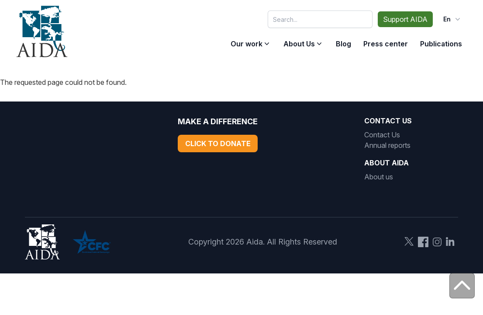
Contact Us (382, 134)
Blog (343, 43)
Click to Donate (218, 143)
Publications (441, 43)
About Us (299, 43)
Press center (385, 43)
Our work (246, 43)
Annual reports (387, 145)
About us (378, 176)
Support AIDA (405, 19)
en (452, 19)
